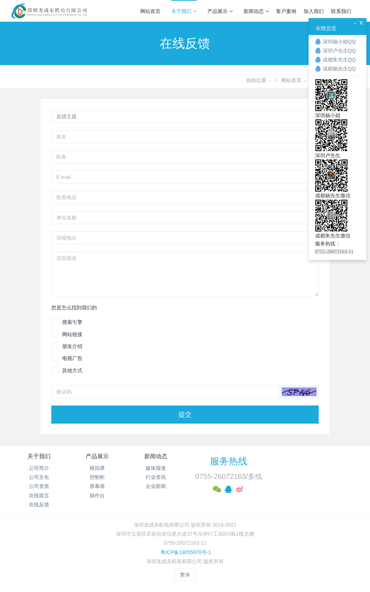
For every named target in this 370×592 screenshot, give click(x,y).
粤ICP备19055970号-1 (185, 552)
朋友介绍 (72, 346)
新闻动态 (256, 11)
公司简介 (39, 468)
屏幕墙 (97, 486)
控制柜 (97, 477)
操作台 (97, 495)
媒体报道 (156, 468)
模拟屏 (97, 468)
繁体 (185, 575)
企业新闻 (156, 486)
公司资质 (39, 486)
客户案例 (286, 11)
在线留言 (39, 495)
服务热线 (229, 461)
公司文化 (39, 477)
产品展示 (220, 11)
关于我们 (184, 11)
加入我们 (314, 11)
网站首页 (150, 11)
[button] (299, 391)
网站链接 (72, 334)
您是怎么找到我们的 (74, 307)
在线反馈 (39, 504)
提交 (185, 414)
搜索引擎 (72, 322)
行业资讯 (156, 477)
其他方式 (72, 370)
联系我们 (341, 11)
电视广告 (72, 358)
